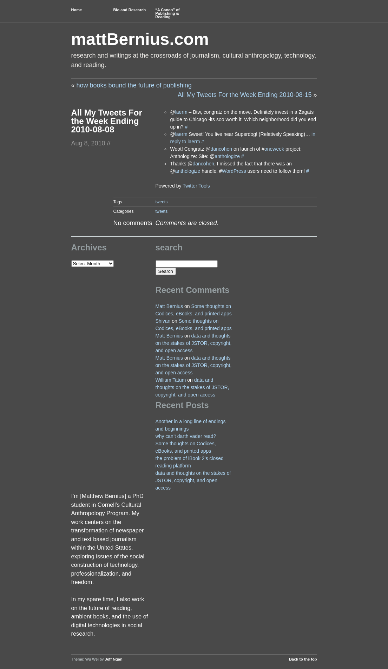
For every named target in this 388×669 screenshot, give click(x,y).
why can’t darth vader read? (186, 436)
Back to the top (303, 659)
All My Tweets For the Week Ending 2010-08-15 (245, 94)
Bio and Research (129, 10)
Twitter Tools (196, 186)
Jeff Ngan (114, 659)
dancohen (221, 149)
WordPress (234, 171)
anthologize (227, 156)
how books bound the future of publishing (134, 85)
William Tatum (171, 380)
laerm (181, 112)
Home (76, 10)
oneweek (274, 149)
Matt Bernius (169, 306)
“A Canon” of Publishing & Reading (167, 13)
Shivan (163, 321)
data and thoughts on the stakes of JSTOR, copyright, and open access (194, 343)
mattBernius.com (140, 39)
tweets (162, 201)
